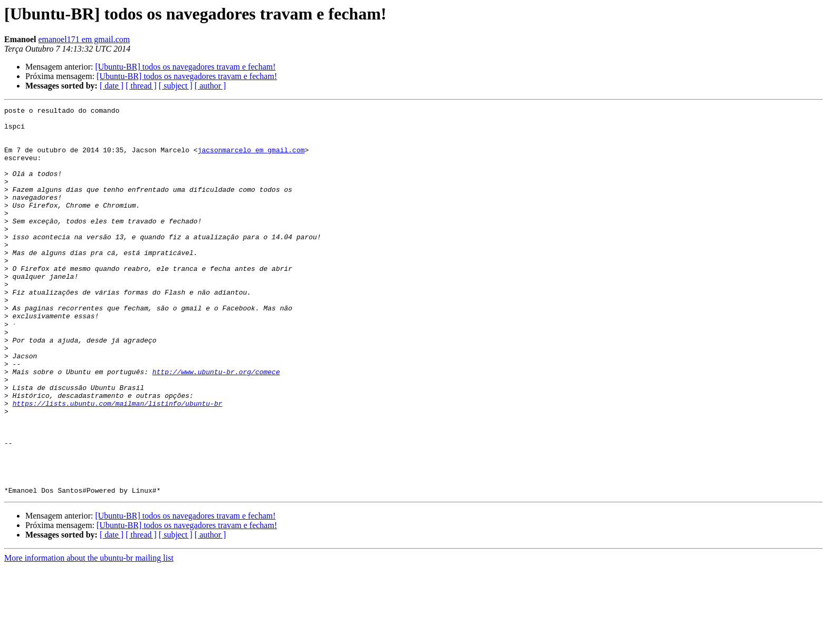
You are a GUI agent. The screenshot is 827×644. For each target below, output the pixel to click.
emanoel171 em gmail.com (84, 39)
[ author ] (210, 85)
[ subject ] (176, 85)
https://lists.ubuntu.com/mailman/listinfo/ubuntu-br (118, 462)
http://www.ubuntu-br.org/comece (216, 425)
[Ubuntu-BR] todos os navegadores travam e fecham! (185, 66)
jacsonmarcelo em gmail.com (251, 159)
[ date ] (111, 85)
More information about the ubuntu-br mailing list (89, 634)
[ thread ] (141, 85)
